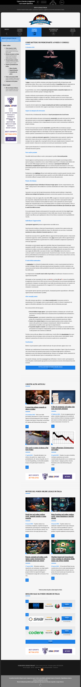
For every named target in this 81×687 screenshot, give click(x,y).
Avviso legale (26, 667)
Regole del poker (13, 70)
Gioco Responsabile (47, 667)
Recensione (66, 608)
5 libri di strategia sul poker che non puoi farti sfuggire (63, 408)
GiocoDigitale (65, 334)
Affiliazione (38, 667)
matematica (30, 264)
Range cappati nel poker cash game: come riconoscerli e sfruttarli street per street (36, 559)
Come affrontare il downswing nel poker (62, 449)
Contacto (55, 667)
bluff (68, 211)
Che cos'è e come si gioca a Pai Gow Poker (36, 449)
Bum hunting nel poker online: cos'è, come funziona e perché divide (62, 516)
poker (27, 82)
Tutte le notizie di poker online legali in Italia (50, 590)
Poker (50, 641)
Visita (66, 604)
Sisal (53, 237)
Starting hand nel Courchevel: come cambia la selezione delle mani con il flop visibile (63, 559)
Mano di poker (13, 68)
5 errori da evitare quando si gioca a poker (35, 408)
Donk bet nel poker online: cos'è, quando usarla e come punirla (35, 516)
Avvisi (32, 667)
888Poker (37, 173)
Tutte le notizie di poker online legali (50, 367)
